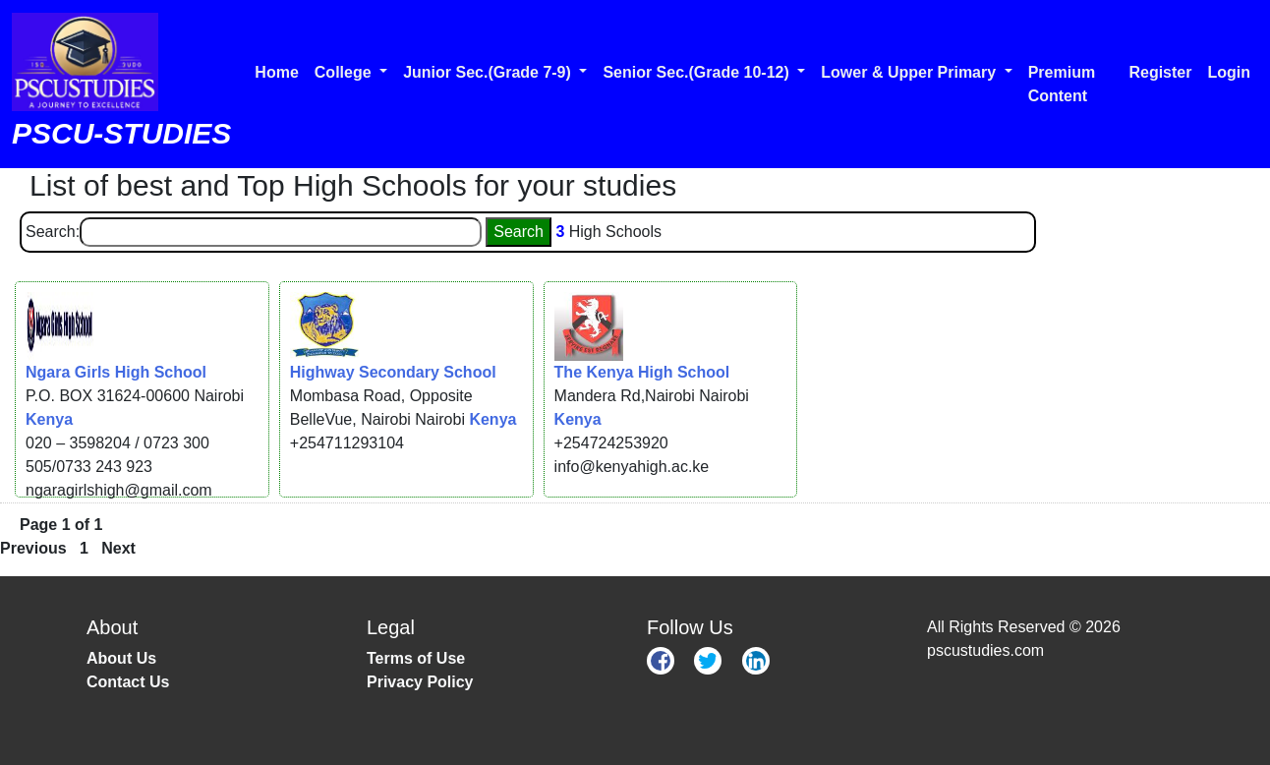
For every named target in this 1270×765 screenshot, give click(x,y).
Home (276, 72)
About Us (121, 658)
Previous (33, 548)
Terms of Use (416, 658)
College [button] (345, 72)
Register (1159, 72)
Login (1228, 72)
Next (118, 548)
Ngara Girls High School (116, 372)
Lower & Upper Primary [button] (910, 72)
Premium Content (1061, 84)
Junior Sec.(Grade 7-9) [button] (489, 72)
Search (518, 231)
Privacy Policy (420, 682)
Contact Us (128, 682)
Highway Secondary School (393, 372)
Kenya (49, 419)
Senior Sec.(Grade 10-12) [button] (698, 72)
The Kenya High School (642, 372)
